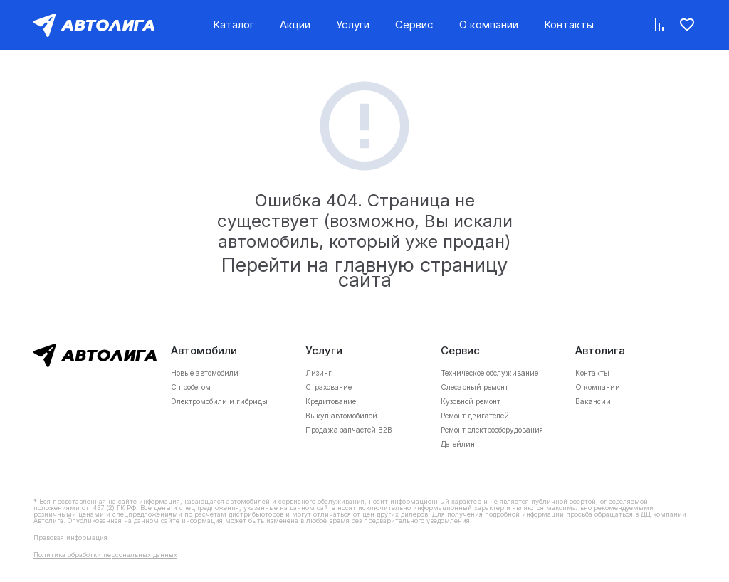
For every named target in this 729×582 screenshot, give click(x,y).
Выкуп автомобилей (341, 415)
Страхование (328, 387)
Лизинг (318, 373)
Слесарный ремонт (474, 387)
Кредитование (330, 401)
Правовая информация (70, 537)
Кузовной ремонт (470, 401)
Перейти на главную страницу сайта (364, 272)
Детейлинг (459, 444)
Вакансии (593, 401)
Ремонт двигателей (475, 415)
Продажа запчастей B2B (348, 429)
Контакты (569, 24)
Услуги (352, 24)
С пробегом (191, 387)
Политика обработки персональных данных (105, 555)
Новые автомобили (204, 373)
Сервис (414, 24)
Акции (295, 24)
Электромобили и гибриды (219, 401)
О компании (488, 24)
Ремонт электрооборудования (492, 429)
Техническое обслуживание (489, 373)
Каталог (233, 24)
